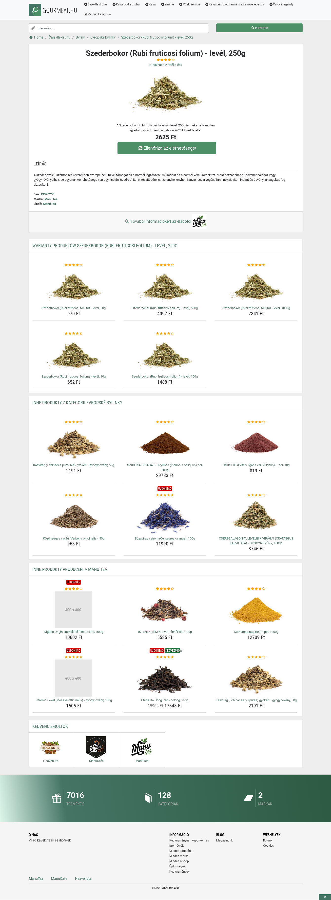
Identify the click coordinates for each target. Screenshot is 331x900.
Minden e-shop (179, 861)
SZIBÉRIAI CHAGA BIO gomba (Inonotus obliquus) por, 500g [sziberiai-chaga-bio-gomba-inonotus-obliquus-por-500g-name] (165, 467)
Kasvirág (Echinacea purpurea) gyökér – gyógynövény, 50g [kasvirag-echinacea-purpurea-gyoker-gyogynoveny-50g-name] (73, 465)
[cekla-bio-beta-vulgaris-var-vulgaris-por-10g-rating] (256, 422)
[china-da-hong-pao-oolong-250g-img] (165, 678)
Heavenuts (83, 878)
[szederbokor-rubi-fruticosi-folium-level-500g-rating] (165, 265)
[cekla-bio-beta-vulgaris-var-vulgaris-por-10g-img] (256, 442)
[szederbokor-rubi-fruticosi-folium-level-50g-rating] (74, 265)
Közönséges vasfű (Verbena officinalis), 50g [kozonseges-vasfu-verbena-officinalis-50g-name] (73, 538)
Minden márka (179, 856)
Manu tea (51, 199)
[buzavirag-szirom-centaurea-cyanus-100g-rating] (165, 495)
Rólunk (267, 840)
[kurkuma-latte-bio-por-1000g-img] (256, 609)
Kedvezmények (179, 871)
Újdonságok (177, 866)
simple (167, 4)
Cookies (268, 845)
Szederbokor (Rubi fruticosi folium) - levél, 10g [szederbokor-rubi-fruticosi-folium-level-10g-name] (73, 376)
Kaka (150, 4)
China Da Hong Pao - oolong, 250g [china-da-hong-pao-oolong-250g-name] (164, 700)
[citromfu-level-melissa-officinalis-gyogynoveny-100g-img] (74, 678)
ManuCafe (59, 878)
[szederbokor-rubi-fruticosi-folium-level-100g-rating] (165, 333)
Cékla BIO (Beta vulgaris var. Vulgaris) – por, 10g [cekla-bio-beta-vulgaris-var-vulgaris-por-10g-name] (256, 465)
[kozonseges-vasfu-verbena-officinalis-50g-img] (74, 516)
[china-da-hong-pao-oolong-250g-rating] (165, 657)
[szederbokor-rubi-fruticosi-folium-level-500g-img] (165, 285)
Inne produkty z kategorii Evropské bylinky (77, 402)
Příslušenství (189, 4)
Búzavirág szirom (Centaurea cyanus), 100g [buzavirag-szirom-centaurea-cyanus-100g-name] (165, 538)
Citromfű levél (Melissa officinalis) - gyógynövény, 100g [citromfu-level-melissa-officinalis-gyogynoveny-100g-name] (74, 700)
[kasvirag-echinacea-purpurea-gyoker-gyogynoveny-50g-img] (74, 442)
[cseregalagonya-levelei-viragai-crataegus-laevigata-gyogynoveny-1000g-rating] (256, 495)
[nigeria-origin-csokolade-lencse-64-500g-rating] (74, 588)
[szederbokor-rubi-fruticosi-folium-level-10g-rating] (74, 333)
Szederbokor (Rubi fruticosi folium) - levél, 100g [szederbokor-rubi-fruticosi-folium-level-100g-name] (165, 376)
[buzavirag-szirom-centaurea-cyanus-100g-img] (165, 516)
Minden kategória (97, 14)
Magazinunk (224, 840)
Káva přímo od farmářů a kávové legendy (234, 4)
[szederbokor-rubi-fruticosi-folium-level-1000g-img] (256, 285)
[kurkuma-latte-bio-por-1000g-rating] (256, 588)
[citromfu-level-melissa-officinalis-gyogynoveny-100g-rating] (74, 657)
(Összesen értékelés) (165, 65)
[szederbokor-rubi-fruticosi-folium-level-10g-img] (74, 354)
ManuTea (49, 204)
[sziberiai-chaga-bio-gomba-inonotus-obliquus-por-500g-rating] (165, 422)
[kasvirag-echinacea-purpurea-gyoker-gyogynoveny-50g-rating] (74, 422)
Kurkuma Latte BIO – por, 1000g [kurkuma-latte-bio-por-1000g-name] (256, 632)
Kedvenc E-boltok (50, 726)
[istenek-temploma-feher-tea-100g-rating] (165, 588)
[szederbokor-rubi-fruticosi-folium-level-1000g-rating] (256, 265)
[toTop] (325, 897)
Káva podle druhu (126, 4)
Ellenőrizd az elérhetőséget (166, 148)
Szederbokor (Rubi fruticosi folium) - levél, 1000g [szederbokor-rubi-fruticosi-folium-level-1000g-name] (256, 308)
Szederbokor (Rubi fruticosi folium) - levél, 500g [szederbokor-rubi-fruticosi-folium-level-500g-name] (165, 308)
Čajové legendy (281, 4)
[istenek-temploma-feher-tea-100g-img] (165, 609)
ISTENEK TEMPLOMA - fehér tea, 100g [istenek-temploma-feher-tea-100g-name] (165, 632)
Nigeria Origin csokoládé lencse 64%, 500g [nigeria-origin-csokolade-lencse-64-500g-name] (73, 632)
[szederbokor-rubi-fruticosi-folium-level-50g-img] (74, 285)
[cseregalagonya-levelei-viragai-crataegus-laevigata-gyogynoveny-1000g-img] (256, 516)
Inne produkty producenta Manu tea (69, 569)
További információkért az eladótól (165, 221)
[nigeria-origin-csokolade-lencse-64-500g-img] (74, 609)
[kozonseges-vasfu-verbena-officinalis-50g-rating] (74, 495)
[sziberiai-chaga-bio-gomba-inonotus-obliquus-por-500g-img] (165, 442)
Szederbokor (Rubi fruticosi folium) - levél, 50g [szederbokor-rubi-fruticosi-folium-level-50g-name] (73, 308)
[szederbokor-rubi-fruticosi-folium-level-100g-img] (165, 354)
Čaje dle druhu (95, 4)
